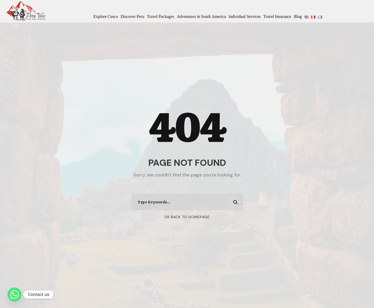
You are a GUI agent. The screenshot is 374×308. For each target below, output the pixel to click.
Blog (298, 16)
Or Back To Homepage (187, 217)
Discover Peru (132, 16)
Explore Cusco (106, 16)
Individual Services (245, 16)
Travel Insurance (277, 16)
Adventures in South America (201, 16)
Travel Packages (160, 16)
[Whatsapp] (15, 295)
